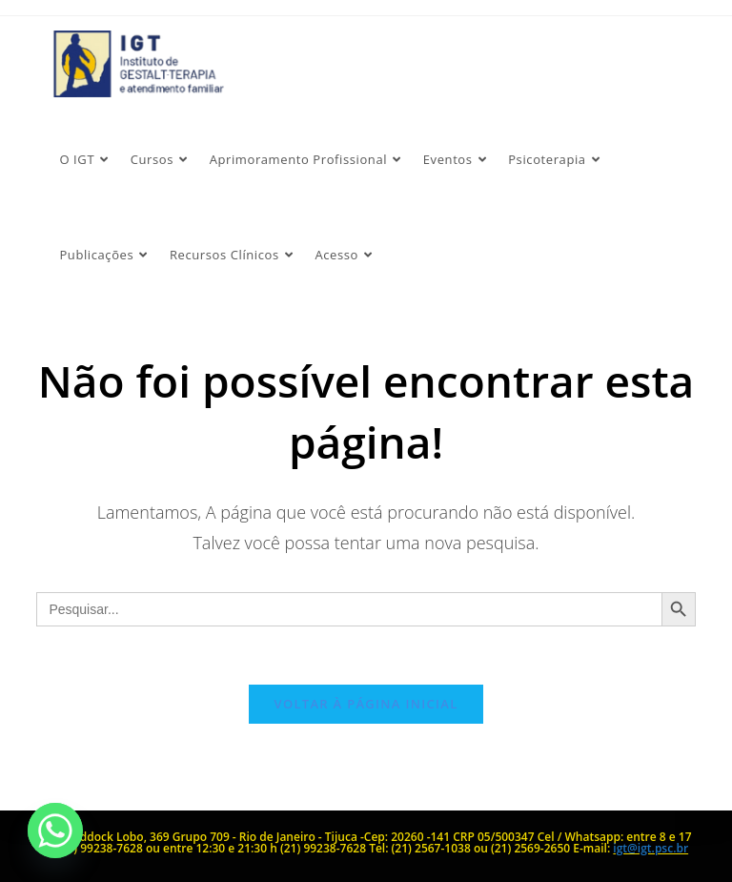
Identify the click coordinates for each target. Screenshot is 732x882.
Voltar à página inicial (366, 703)
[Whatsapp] (55, 830)
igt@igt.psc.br (650, 848)
